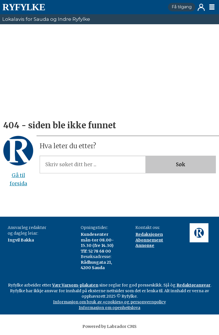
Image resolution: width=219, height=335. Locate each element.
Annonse (144, 245)
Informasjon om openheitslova (109, 307)
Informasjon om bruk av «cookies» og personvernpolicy (109, 301)
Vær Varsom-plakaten (75, 285)
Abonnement (149, 240)
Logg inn (201, 7)
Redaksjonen (149, 234)
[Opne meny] (212, 7)
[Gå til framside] (23, 7)
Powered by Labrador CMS (109, 326)
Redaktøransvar (193, 285)
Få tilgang (182, 6)
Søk (180, 164)
